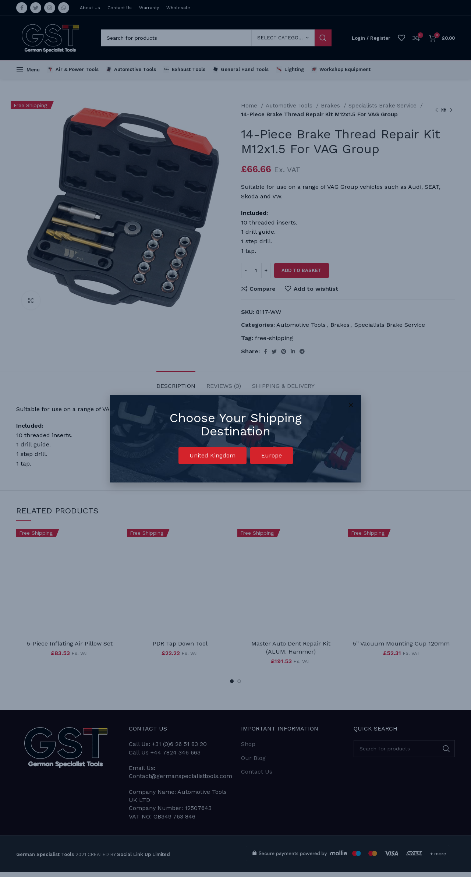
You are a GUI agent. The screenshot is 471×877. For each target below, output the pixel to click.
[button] (212, 455)
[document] (235, 438)
